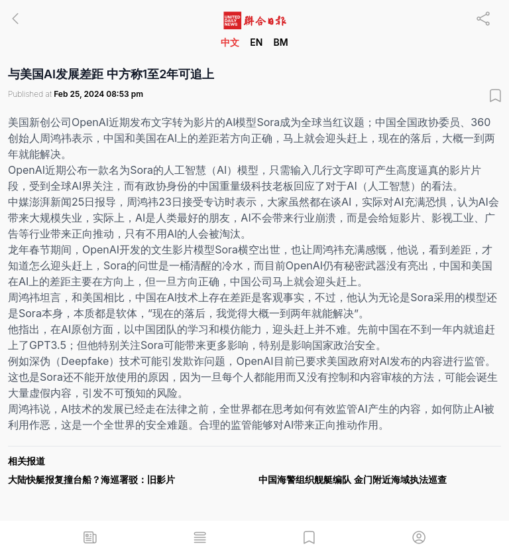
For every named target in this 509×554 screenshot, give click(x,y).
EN (256, 42)
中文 (230, 42)
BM (280, 42)
